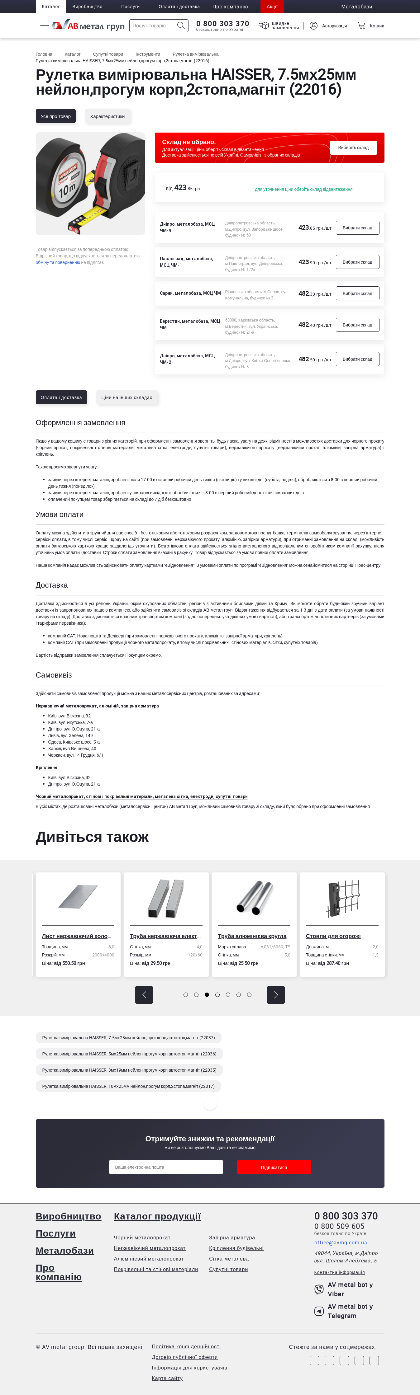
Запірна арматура (232, 1237)
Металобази (65, 1250)
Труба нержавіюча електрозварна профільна (168, 936)
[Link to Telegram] (344, 1360)
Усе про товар (56, 116)
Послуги (130, 6)
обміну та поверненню (58, 262)
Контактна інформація (339, 1272)
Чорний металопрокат (142, 1237)
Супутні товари (228, 1269)
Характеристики (107, 116)
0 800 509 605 (339, 1226)
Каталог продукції (157, 1215)
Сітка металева (229, 1258)
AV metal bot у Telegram (343, 1311)
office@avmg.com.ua (340, 1242)
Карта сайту (167, 1378)
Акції (272, 6)
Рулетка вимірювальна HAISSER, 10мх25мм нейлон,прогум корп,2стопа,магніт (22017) (128, 1086)
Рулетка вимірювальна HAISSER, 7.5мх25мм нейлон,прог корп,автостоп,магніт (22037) (128, 1037)
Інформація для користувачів (190, 1367)
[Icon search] (181, 26)
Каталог (51, 6)
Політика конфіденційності (186, 1346)
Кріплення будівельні (236, 1248)
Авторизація (334, 26)
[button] (144, 995)
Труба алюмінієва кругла (254, 936)
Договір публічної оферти (185, 1357)
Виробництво (87, 6)
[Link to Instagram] (329, 1360)
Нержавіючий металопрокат (150, 1248)
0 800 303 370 (223, 23)
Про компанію (59, 1272)
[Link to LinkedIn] (359, 1360)
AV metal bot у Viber (343, 1289)
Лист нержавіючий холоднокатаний (80, 936)
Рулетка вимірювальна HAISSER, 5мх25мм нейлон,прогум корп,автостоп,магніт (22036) (129, 1054)
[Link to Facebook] (314, 1360)
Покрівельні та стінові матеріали (156, 1269)
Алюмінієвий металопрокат (149, 1258)
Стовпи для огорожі (335, 936)
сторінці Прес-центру (359, 565)
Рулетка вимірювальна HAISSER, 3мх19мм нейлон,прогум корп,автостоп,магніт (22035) (129, 1070)
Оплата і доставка (179, 6)
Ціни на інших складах (126, 397)
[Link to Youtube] (374, 1360)
